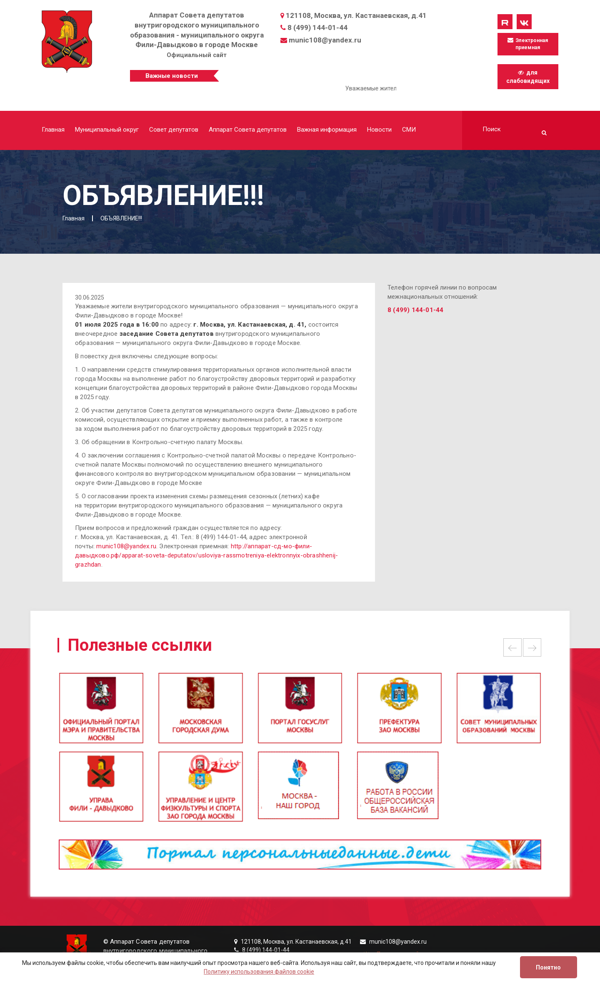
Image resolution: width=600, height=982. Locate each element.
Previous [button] (512, 647)
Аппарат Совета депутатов (248, 129)
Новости (379, 129)
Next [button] (532, 647)
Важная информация (327, 129)
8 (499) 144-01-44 (318, 27)
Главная (53, 129)
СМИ (409, 129)
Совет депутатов (173, 129)
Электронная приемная (528, 43)
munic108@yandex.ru (325, 40)
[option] (300, 711)
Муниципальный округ (107, 129)
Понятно (548, 967)
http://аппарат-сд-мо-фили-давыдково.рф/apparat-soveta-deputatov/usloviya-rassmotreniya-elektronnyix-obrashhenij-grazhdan (206, 555)
